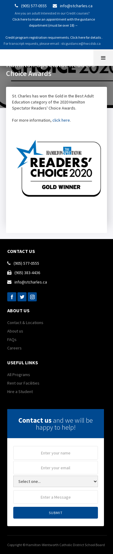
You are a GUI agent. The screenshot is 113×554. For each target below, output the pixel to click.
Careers (14, 348)
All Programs (18, 374)
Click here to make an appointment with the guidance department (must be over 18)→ (53, 22)
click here (61, 120)
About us (15, 331)
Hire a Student (20, 391)
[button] (103, 57)
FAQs (12, 339)
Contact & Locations (25, 322)
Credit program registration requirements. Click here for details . (53, 37)
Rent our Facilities (23, 383)
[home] (4, 56)
